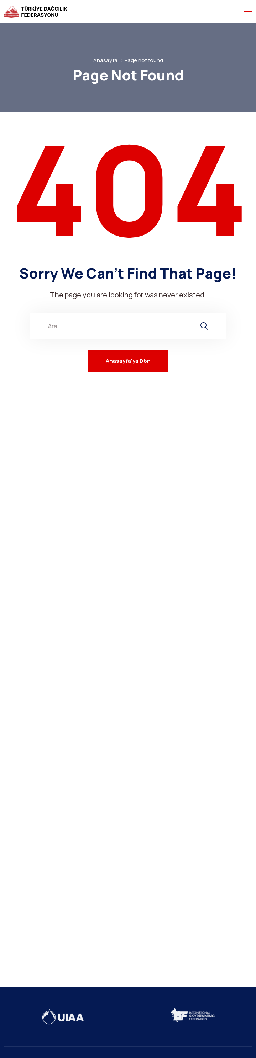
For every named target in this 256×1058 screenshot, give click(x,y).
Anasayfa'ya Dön (128, 361)
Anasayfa (105, 60)
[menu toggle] (248, 11)
